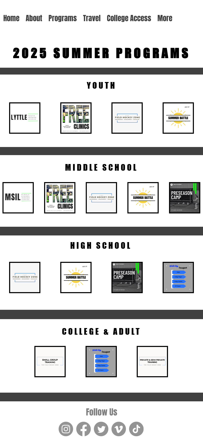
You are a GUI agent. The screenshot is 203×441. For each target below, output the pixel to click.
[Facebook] (83, 429)
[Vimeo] (118, 429)
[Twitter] (101, 429)
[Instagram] (66, 429)
